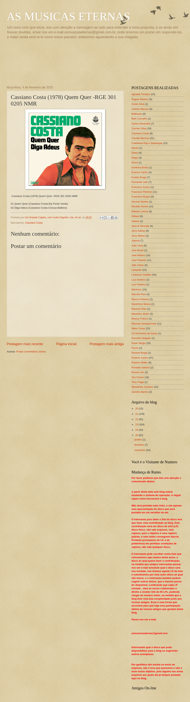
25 (137, 435)
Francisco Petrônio (141, 191)
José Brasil (137, 250)
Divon (134, 162)
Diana (134, 152)
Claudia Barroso (140, 138)
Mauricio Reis (138, 308)
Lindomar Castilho (141, 274)
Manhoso (136, 289)
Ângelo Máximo (140, 99)
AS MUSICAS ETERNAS (68, 16)
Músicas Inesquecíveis (143, 323)
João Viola (137, 245)
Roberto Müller (139, 362)
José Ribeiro (138, 255)
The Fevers (137, 377)
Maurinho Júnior (140, 313)
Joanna (135, 240)
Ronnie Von (137, 372)
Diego (134, 157)
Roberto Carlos (139, 357)
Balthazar (136, 113)
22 (137, 419)
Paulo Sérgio (138, 343)
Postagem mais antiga (107, 344)
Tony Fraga (137, 382)
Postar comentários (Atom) (31, 351)
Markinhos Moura (140, 304)
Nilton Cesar (138, 328)
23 (137, 424)
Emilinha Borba (139, 167)
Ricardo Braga (139, 352)
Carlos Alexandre (140, 123)
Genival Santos (139, 201)
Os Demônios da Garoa (144, 333)
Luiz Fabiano (138, 284)
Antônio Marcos (140, 109)
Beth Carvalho (139, 118)
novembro (140, 450)
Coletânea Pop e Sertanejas (146, 143)
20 (137, 408)
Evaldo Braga (138, 177)
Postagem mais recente (25, 344)
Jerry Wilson (138, 235)
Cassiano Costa (34, 222)
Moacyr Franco (139, 318)
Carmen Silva (138, 128)
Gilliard (135, 216)
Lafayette (136, 269)
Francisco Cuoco (140, 187)
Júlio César (137, 265)
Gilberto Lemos (139, 211)
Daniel (135, 147)
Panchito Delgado (141, 338)
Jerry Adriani (138, 230)
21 (137, 413)
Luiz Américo (138, 279)
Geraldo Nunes (139, 206)
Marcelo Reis (138, 294)
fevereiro (139, 444)
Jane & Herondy (140, 226)
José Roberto (138, 260)
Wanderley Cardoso (142, 386)
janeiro (138, 439)
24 (137, 429)
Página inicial (66, 344)
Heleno (135, 221)
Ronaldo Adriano (140, 367)
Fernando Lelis (139, 182)
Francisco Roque (140, 196)
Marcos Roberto (140, 299)
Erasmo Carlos (139, 172)
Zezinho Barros (139, 391)
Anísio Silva (137, 104)
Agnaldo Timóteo (140, 94)
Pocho (135, 347)
